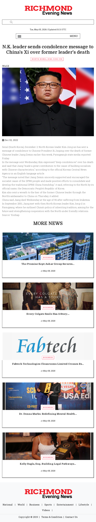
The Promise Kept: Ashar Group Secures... (47, 264)
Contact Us (71, 516)
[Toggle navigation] (19, 36)
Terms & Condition (51, 516)
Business (48, 257)
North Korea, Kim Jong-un (47, 59)
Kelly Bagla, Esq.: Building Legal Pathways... (48, 464)
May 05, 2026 (49, 270)
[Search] (48, 22)
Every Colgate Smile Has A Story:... (48, 314)
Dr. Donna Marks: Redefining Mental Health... (48, 414)
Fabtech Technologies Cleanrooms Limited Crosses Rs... (48, 364)
